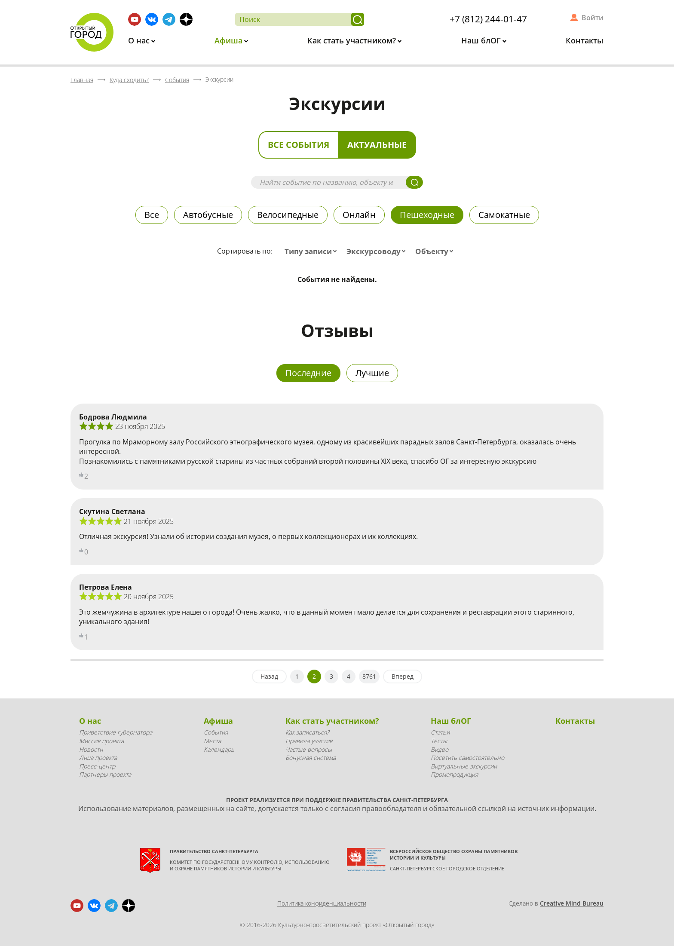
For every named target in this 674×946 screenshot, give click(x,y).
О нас (140, 40)
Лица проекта (98, 757)
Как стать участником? (352, 40)
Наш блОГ (482, 40)
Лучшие (372, 373)
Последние (308, 373)
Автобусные (208, 214)
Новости (91, 749)
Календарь (219, 749)
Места (212, 741)
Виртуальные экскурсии (464, 766)
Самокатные (504, 214)
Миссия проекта (101, 741)
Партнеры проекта (105, 774)
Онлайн (359, 214)
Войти (593, 17)
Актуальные (377, 144)
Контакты (585, 40)
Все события (298, 144)
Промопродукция (454, 774)
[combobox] (312, 251)
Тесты (439, 741)
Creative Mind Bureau (572, 903)
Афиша (229, 40)
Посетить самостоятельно (467, 757)
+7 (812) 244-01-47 (488, 19)
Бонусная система (310, 757)
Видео (439, 749)
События (216, 732)
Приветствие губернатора (115, 732)
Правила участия (308, 741)
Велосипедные (288, 214)
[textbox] (312, 251)
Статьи (440, 732)
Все (151, 214)
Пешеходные (427, 214)
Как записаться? (307, 732)
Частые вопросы (308, 749)
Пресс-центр (97, 766)
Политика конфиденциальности (321, 903)
